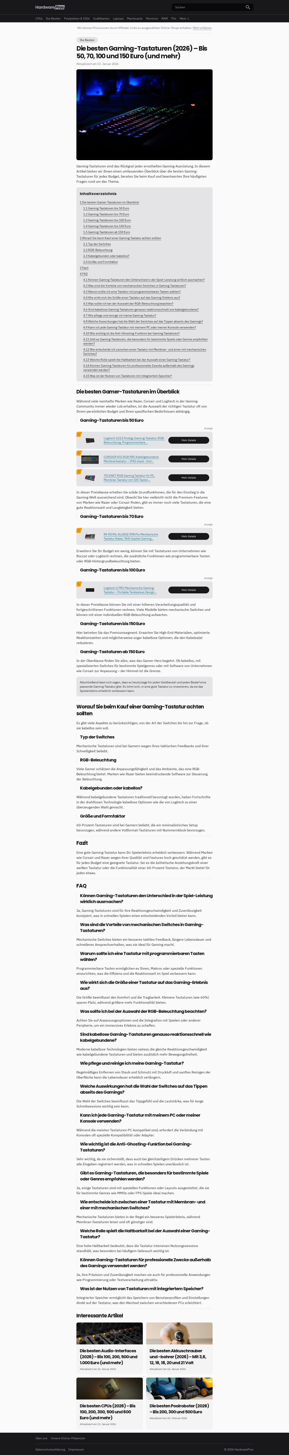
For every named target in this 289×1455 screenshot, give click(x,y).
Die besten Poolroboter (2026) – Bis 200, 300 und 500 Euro (179, 1409)
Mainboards (135, 18)
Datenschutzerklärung (50, 1449)
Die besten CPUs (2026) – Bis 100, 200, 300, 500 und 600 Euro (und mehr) (107, 1412)
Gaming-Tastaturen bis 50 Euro (106, 208)
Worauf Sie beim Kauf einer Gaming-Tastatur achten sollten (120, 238)
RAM (165, 18)
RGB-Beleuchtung (97, 250)
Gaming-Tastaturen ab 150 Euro (106, 232)
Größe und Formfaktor (100, 262)
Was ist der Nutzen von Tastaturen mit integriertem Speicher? (127, 376)
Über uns (41, 1438)
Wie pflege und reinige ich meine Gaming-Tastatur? (119, 315)
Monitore (152, 18)
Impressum (76, 1449)
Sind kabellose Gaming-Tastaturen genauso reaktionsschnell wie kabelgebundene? (141, 309)
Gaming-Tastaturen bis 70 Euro (106, 214)
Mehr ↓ (184, 18)
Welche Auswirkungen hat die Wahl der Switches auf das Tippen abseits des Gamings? (143, 321)
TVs (173, 18)
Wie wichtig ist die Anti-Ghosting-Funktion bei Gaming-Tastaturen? (131, 333)
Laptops (118, 18)
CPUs (39, 18)
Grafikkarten (101, 18)
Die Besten (53, 18)
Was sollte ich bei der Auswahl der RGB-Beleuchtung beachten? (128, 303)
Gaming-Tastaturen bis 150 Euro (107, 226)
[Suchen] (247, 7)
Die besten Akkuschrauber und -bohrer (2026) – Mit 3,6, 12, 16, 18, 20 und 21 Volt (178, 1357)
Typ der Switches (97, 244)
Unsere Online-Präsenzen (68, 1438)
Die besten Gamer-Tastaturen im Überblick (109, 202)
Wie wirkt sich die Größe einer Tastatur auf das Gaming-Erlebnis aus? (131, 297)
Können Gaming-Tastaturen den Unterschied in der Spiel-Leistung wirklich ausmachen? (144, 280)
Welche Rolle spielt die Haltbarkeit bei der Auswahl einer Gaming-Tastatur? (136, 360)
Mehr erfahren (202, 28)
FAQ (84, 274)
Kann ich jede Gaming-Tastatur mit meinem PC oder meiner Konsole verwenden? (139, 327)
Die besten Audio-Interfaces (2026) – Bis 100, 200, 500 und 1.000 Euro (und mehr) (108, 1357)
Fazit (84, 268)
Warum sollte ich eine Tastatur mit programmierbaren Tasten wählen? (132, 292)
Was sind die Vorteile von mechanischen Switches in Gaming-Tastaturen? (134, 286)
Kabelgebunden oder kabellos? (106, 256)
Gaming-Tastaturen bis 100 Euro (107, 220)
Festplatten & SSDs (77, 18)
